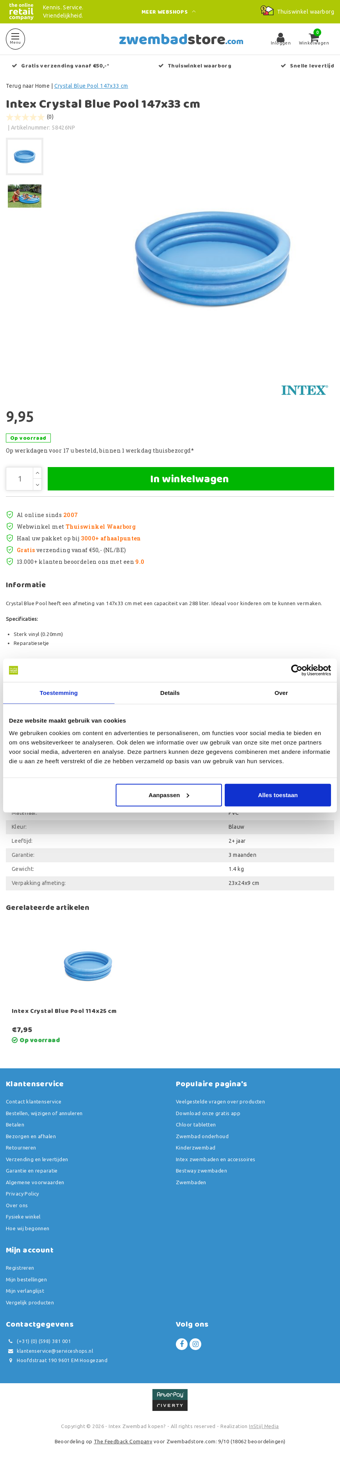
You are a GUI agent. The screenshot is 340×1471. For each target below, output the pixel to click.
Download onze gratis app (208, 1113)
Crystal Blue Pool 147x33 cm (91, 86)
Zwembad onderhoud (202, 1136)
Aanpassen (169, 794)
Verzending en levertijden (37, 1159)
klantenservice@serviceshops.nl (49, 1351)
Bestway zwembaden (201, 1170)
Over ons (17, 1205)
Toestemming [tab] (59, 692)
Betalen (15, 1124)
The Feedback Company (123, 1441)
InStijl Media (264, 1426)
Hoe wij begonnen (28, 1228)
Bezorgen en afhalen (31, 1136)
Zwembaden (191, 1182)
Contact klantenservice (33, 1101)
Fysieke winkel (23, 1216)
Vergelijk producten (30, 1302)
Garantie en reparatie (32, 1170)
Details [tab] (170, 692)
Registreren (20, 1267)
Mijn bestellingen (26, 1279)
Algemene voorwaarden (35, 1182)
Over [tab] (281, 692)
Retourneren (21, 1147)
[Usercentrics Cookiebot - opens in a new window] (297, 670)
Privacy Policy (22, 1193)
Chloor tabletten (196, 1124)
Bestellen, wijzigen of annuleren (44, 1113)
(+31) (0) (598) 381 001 (38, 1341)
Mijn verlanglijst (25, 1290)
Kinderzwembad (195, 1147)
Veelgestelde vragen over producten (220, 1101)
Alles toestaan (278, 794)
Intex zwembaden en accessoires (216, 1159)
